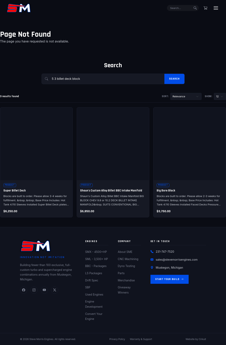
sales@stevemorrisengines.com (177, 259)
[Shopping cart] (205, 8)
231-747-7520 (165, 251)
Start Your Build (169, 279)
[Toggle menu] (216, 8)
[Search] (183, 8)
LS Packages (93, 273)
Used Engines (94, 294)
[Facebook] (23, 290)
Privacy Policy (117, 339)
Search (174, 79)
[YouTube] (44, 290)
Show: (208, 96)
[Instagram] (34, 290)
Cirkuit (202, 339)
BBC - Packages (96, 266)
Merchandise (126, 280)
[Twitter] (54, 290)
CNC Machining (128, 259)
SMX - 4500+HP (96, 251)
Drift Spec (91, 280)
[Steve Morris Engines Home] (18, 8)
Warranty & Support (141, 339)
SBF (87, 287)
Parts (121, 273)
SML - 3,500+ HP (96, 259)
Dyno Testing (126, 266)
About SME (125, 251)
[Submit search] (195, 8)
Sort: (165, 96)
